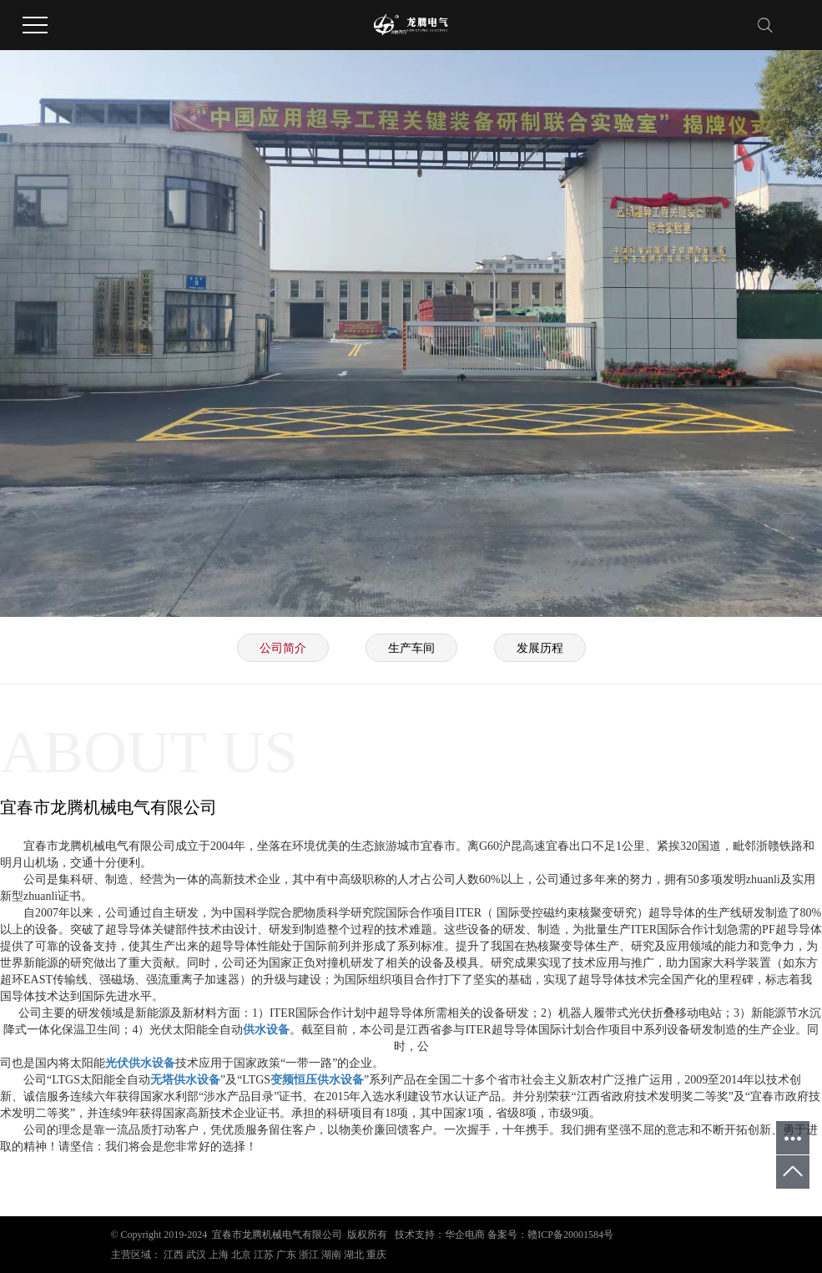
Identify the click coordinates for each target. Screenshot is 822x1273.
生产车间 (411, 648)
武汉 (196, 1254)
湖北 (354, 1254)
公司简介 (283, 648)
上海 (219, 1254)
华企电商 (465, 1234)
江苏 (264, 1254)
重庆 (376, 1254)
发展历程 (540, 648)
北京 (241, 1254)
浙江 (309, 1254)
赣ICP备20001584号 (570, 1234)
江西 (174, 1254)
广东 (286, 1254)
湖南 (331, 1254)
